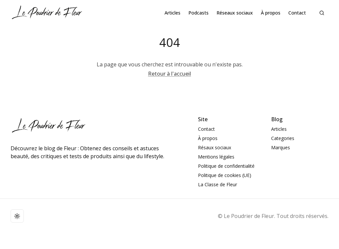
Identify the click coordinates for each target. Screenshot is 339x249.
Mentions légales (216, 157)
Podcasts (198, 13)
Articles (172, 13)
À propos (270, 13)
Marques (280, 147)
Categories (282, 138)
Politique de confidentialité (226, 166)
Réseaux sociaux (235, 13)
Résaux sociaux (214, 147)
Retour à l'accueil (169, 73)
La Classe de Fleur (217, 184)
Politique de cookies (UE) (224, 175)
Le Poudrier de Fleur (249, 216)
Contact (297, 13)
